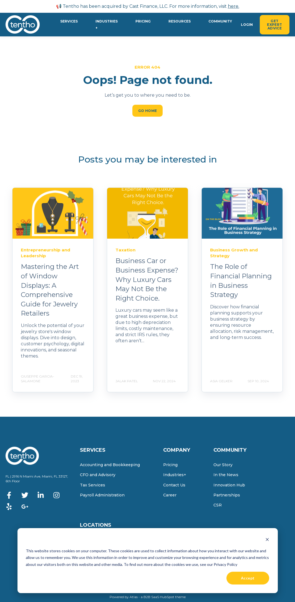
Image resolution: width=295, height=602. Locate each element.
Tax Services (92, 485)
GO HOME (147, 111)
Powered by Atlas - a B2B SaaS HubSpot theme (148, 597)
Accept (248, 578)
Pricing (170, 465)
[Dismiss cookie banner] (267, 540)
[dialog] (147, 560)
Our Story (223, 465)
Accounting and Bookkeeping (110, 465)
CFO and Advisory (97, 475)
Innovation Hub (229, 485)
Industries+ (174, 475)
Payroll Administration (102, 495)
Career (170, 495)
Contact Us (174, 485)
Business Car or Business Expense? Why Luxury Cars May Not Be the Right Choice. (146, 279)
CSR (217, 505)
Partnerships (226, 495)
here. (233, 6)
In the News (225, 475)
